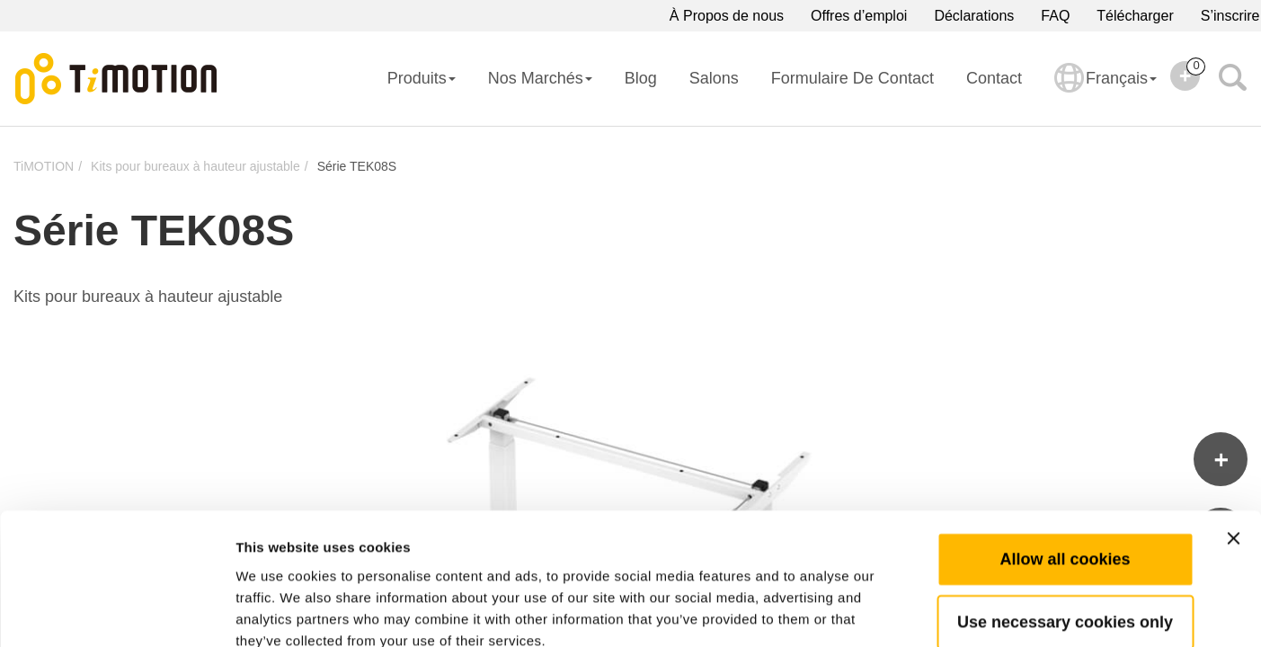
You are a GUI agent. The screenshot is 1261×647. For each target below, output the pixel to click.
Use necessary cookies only (1065, 520)
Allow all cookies (1064, 457)
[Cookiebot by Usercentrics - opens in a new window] (116, 611)
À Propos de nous (727, 15)
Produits (421, 78)
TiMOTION (43, 166)
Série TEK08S (356, 166)
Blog (641, 78)
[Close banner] (1233, 436)
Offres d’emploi (859, 15)
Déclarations (974, 15)
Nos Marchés (540, 78)
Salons (714, 78)
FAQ (1055, 15)
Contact (994, 78)
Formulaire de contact (852, 78)
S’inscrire (1230, 15)
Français (1105, 90)
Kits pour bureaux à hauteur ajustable (195, 166)
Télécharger (1135, 15)
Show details (943, 611)
